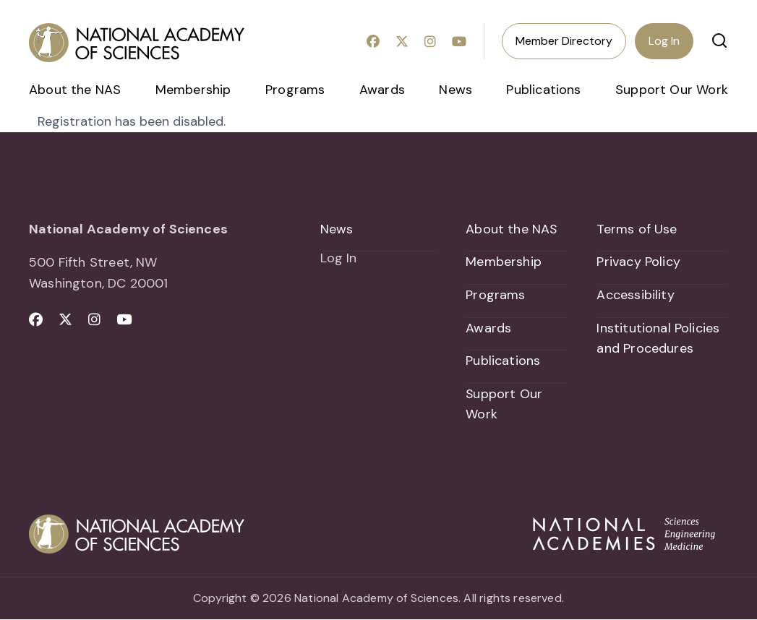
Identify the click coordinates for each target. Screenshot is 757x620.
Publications (543, 89)
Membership (193, 89)
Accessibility (635, 294)
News (455, 89)
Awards (382, 89)
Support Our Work (671, 89)
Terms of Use (636, 229)
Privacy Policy (638, 261)
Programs (295, 89)
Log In (664, 40)
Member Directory (564, 40)
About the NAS (75, 89)
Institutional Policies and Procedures (657, 338)
